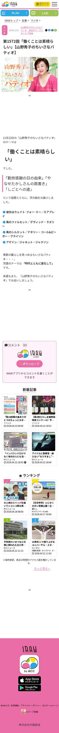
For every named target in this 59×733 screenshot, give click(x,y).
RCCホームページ (50, 705)
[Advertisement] (29, 113)
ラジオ (34, 20)
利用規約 (15, 705)
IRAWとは (5, 705)
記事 (24, 20)
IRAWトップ (11, 20)
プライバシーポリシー (30, 705)
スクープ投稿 (32, 711)
